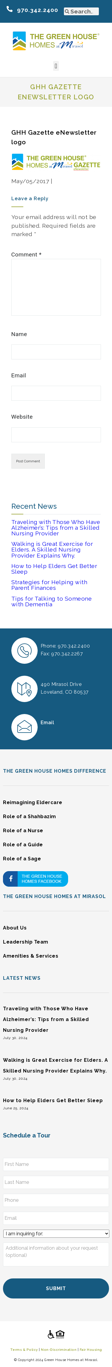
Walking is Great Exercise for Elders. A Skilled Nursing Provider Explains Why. (52, 549)
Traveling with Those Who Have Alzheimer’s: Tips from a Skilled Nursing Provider (55, 528)
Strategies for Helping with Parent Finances (49, 585)
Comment (26, 254)
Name (19, 334)
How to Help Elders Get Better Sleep (54, 569)
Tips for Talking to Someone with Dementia (51, 601)
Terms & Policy (24, 1350)
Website (22, 416)
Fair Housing (91, 1350)
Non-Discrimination (58, 1350)
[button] (56, 66)
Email (18, 375)
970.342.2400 (37, 10)
